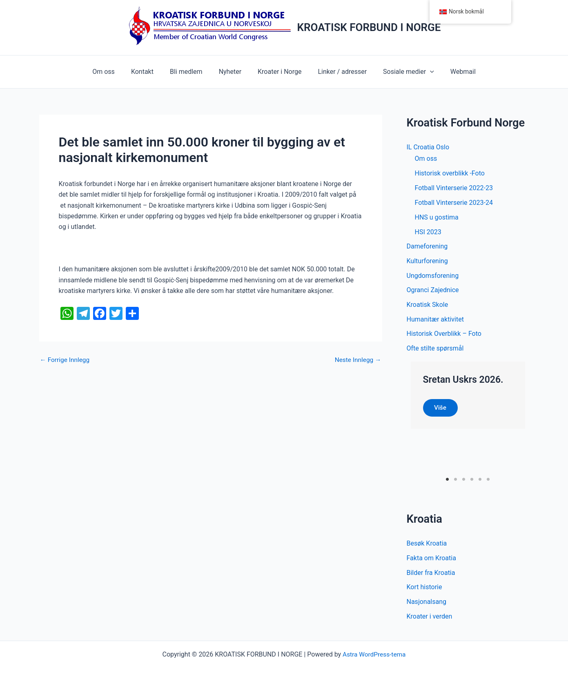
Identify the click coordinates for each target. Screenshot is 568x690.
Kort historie (424, 590)
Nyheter (232, 71)
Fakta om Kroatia (431, 560)
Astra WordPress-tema (374, 654)
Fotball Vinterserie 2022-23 (454, 188)
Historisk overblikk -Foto (450, 173)
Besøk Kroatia (427, 546)
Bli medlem (191, 71)
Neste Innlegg (357, 360)
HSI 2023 (428, 232)
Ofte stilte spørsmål (435, 349)
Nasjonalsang (427, 604)
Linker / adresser (337, 71)
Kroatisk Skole (427, 305)
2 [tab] (455, 482)
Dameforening (427, 247)
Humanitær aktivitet (435, 320)
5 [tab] (480, 482)
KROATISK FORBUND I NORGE (369, 27)
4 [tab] (472, 482)
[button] (422, 71)
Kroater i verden (429, 619)
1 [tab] (447, 482)
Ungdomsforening (433, 276)
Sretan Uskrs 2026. (465, 380)
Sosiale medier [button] (400, 71)
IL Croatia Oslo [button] (428, 147)
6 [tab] (488, 482)
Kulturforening (427, 261)
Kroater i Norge (278, 71)
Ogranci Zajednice (433, 291)
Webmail (451, 71)
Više (441, 409)
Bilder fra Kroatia (431, 575)
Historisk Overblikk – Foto (444, 335)
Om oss (115, 71)
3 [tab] (464, 482)
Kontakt (150, 71)
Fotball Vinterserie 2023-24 (454, 202)
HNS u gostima (437, 217)
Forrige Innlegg (65, 360)
